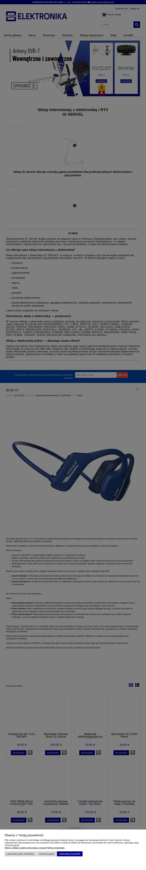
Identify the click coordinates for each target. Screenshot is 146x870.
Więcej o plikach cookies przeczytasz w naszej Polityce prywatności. (35, 848)
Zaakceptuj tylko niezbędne (20, 854)
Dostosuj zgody (46, 854)
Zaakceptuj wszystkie (69, 854)
